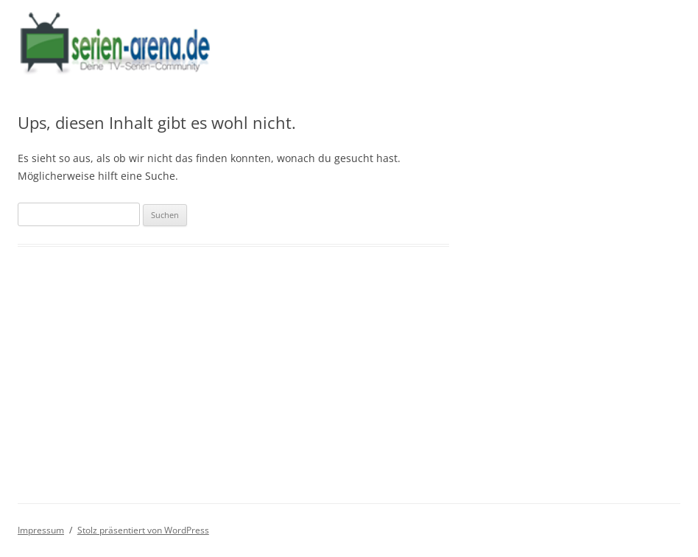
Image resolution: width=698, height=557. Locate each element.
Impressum (41, 530)
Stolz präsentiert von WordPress (143, 530)
